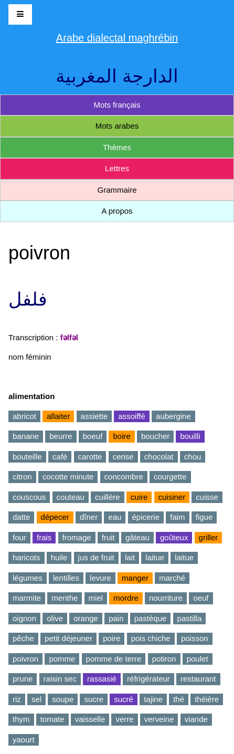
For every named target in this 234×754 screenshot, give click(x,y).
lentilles (66, 577)
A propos (116, 210)
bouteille (27, 456)
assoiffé (131, 416)
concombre (123, 476)
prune (23, 678)
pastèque (150, 618)
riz (17, 699)
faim (177, 516)
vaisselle (90, 719)
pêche (23, 638)
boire (121, 436)
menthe (64, 597)
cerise (123, 456)
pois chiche (151, 638)
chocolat (159, 456)
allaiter (58, 416)
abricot (24, 416)
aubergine (173, 416)
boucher (155, 436)
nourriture (166, 597)
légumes (27, 577)
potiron (164, 658)
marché (172, 577)
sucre (93, 699)
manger (135, 577)
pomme (62, 658)
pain (116, 618)
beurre (60, 436)
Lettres (117, 168)
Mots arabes (117, 125)
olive (55, 618)
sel (36, 699)
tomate (52, 719)
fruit (108, 537)
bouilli (190, 436)
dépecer (55, 516)
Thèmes (117, 147)
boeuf (93, 436)
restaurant (198, 678)
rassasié (101, 678)
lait (130, 557)
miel (96, 597)
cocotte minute (68, 476)
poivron (25, 658)
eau (114, 516)
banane (26, 436)
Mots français (116, 104)
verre (124, 719)
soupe (62, 699)
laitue (154, 557)
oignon (24, 618)
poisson (194, 638)
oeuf (200, 597)
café (59, 456)
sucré (123, 699)
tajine (153, 699)
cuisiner (172, 497)
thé (178, 699)
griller (208, 537)
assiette (94, 416)
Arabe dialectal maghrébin (117, 38)
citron (22, 476)
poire (111, 638)
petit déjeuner (68, 638)
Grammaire (116, 189)
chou (192, 456)
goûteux (174, 537)
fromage (76, 537)
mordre (126, 597)
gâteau (137, 537)
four (19, 537)
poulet (197, 658)
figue (204, 516)
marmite (27, 597)
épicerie (146, 516)
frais (44, 537)
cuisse (207, 497)
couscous (29, 497)
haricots (26, 557)
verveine (159, 719)
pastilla (189, 618)
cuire (139, 497)
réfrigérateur (148, 678)
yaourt (24, 739)
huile (59, 557)
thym (21, 719)
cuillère (107, 497)
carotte (90, 456)
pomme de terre (114, 658)
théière (207, 699)
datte (21, 516)
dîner (89, 516)
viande (196, 719)
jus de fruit (96, 557)
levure (100, 577)
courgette (170, 476)
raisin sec (60, 678)
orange (85, 618)
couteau (70, 497)
